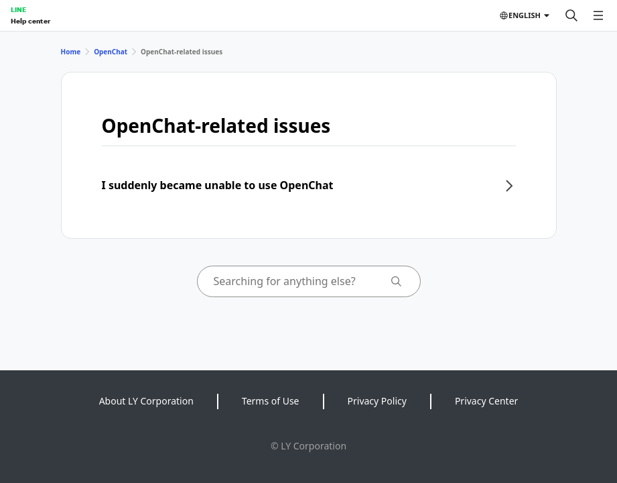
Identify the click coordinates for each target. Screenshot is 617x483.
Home (71, 51)
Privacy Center (486, 400)
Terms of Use (270, 400)
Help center (30, 20)
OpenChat (110, 51)
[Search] (571, 15)
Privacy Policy (377, 400)
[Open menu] (598, 15)
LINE (18, 9)
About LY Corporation (146, 400)
